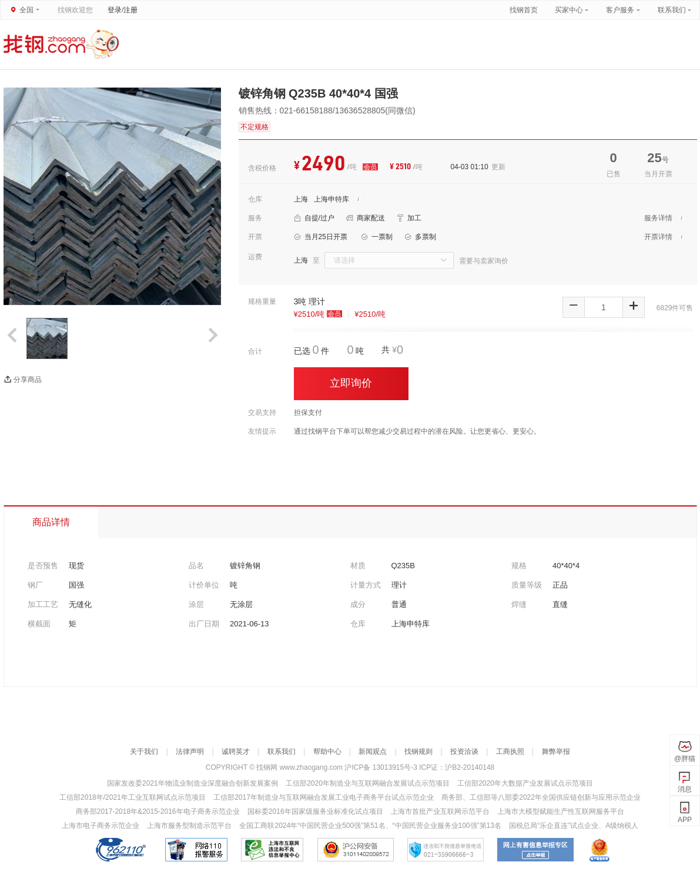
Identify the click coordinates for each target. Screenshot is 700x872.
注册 (130, 10)
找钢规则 (418, 751)
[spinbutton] (603, 307)
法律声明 (190, 751)
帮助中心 (327, 751)
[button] (573, 307)
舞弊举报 (556, 751)
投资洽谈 (464, 751)
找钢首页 (524, 10)
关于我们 (144, 751)
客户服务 (620, 10)
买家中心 (570, 10)
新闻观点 (373, 751)
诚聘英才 (236, 751)
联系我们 (672, 10)
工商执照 (510, 751)
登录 (115, 10)
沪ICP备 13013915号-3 (381, 767)
